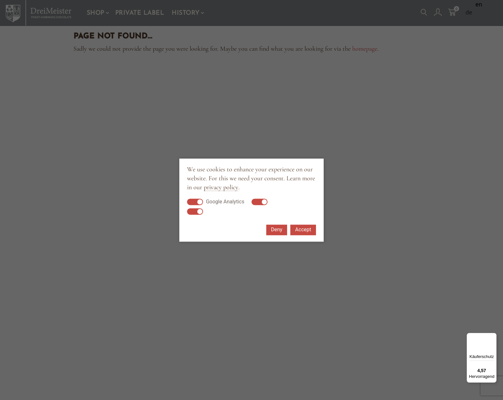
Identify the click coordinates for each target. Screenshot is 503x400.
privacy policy (221, 187)
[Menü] (493, 337)
